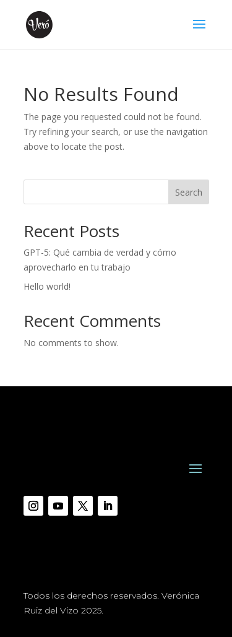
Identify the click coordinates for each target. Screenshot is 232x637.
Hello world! (47, 286)
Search (188, 192)
